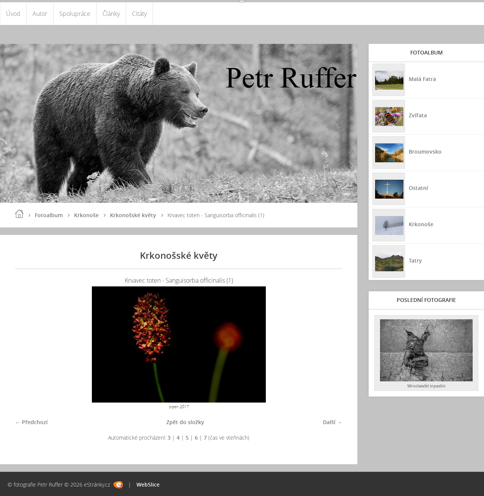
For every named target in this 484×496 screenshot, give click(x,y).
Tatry (415, 260)
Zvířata (418, 115)
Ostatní (418, 187)
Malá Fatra (422, 78)
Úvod (13, 13)
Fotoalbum (49, 215)
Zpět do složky (185, 422)
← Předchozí (31, 422)
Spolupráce (74, 13)
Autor (40, 13)
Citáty (139, 13)
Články (111, 13)
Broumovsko (425, 151)
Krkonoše (86, 215)
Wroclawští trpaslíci (426, 386)
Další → (332, 422)
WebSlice (148, 484)
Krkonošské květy (133, 215)
